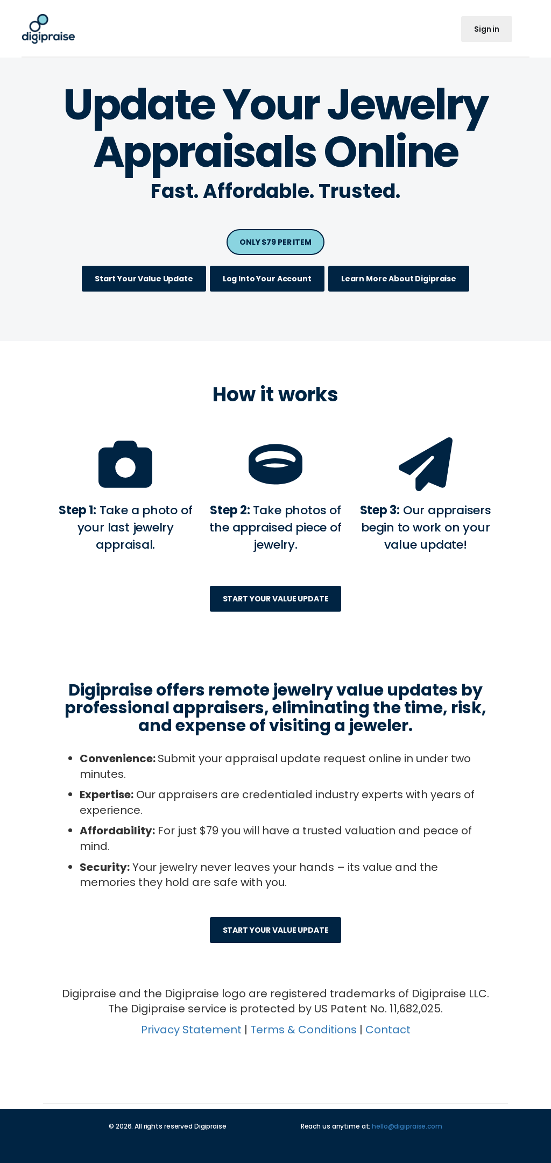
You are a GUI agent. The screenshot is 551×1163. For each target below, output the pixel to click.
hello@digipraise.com (407, 1126)
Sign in (486, 29)
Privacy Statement (191, 1029)
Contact (388, 1029)
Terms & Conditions (303, 1029)
